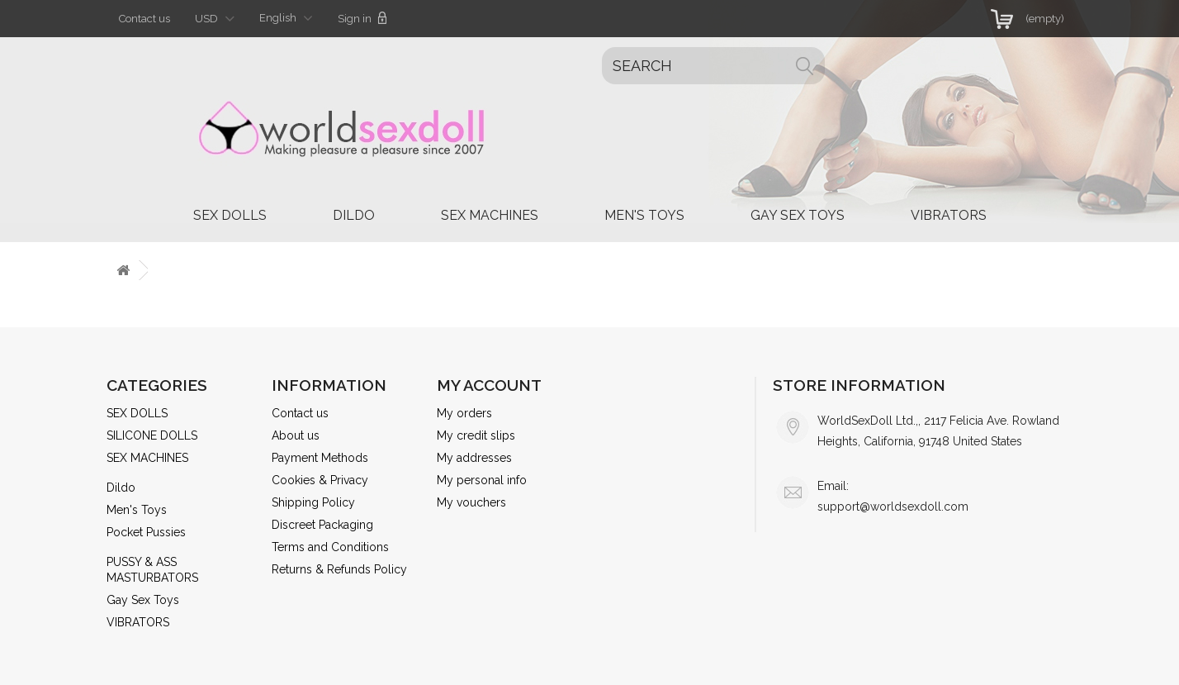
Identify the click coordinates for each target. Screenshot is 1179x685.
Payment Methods (320, 457)
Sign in (362, 18)
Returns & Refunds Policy (339, 569)
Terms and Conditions (330, 547)
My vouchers (471, 502)
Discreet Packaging (322, 524)
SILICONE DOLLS (152, 435)
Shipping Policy (313, 502)
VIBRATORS (949, 215)
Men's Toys (644, 215)
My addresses (474, 457)
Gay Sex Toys (797, 215)
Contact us (144, 18)
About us (296, 435)
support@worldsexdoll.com (892, 506)
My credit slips (476, 435)
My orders (464, 413)
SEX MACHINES (489, 215)
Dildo (354, 215)
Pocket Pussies (146, 532)
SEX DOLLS (230, 215)
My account (489, 385)
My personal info (482, 480)
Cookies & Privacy (320, 480)
